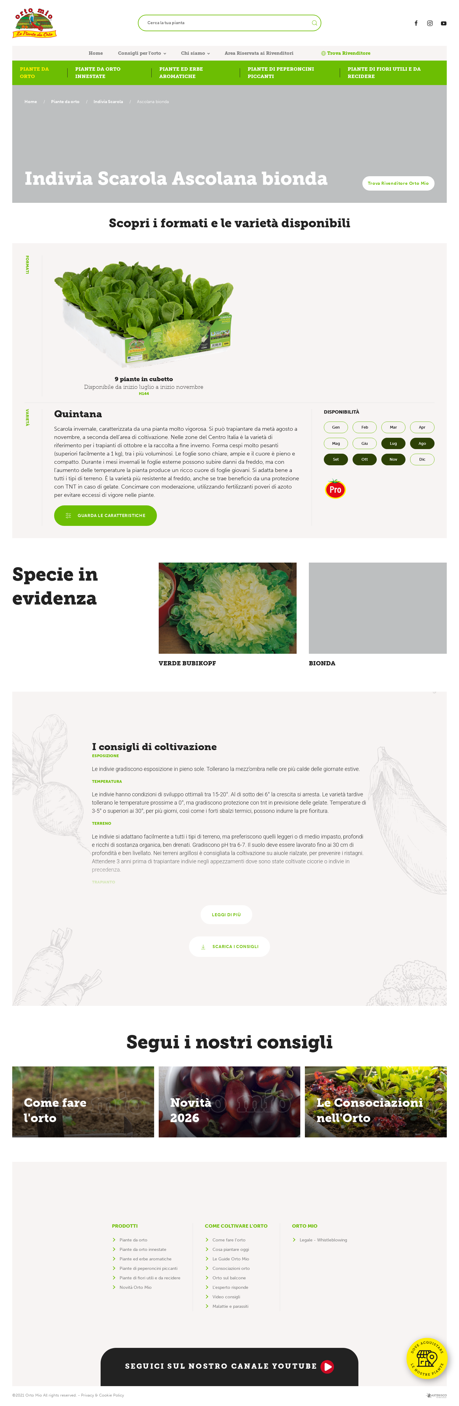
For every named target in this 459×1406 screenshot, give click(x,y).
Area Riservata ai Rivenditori (259, 53)
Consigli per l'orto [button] (139, 53)
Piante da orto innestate (143, 1251)
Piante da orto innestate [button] (97, 72)
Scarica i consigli (229, 949)
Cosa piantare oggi (231, 1251)
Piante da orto (67, 101)
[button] (144, 314)
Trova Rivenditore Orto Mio (398, 183)
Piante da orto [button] (34, 72)
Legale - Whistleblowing (323, 1241)
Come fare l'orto (229, 1241)
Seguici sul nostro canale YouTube (229, 1368)
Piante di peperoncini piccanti (148, 1270)
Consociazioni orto (231, 1270)
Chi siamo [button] (193, 53)
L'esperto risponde (230, 1289)
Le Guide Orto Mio (231, 1260)
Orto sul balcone (229, 1279)
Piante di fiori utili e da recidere (150, 1279)
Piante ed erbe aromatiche (146, 1260)
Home (96, 53)
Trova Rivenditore (345, 53)
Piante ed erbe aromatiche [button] (181, 72)
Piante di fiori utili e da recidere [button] (384, 72)
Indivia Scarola (111, 101)
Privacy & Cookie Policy (102, 1397)
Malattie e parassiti (230, 1308)
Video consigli (226, 1298)
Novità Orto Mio (136, 1289)
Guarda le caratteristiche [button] (106, 516)
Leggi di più (226, 916)
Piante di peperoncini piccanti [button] (281, 72)
